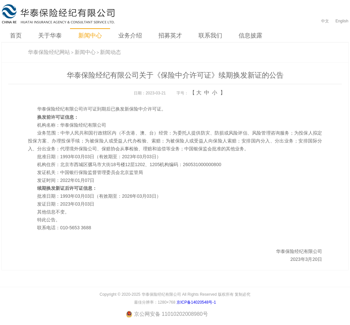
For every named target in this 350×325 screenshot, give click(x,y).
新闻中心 (90, 35)
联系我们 (210, 35)
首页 (16, 35)
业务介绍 (130, 35)
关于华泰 (50, 35)
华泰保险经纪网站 (49, 52)
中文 (325, 21)
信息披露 (250, 35)
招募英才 (170, 35)
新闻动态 (110, 52)
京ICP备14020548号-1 (196, 302)
